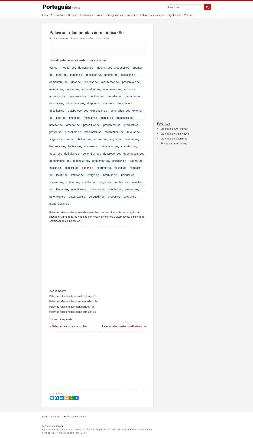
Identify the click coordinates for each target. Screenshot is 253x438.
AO (52, 15)
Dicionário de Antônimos (174, 128)
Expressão (67, 319)
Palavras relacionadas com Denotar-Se (72, 306)
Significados (174, 15)
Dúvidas (72, 15)
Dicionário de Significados (175, 133)
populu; (59, 426)
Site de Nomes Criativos (174, 143)
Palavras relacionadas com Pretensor (124, 326)
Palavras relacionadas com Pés (68, 326)
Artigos (61, 15)
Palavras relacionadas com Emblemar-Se (73, 296)
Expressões (86, 15)
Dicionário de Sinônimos (174, 138)
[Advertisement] (97, 48)
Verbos (188, 15)
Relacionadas (157, 15)
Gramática (131, 15)
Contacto (55, 416)
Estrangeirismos (114, 15)
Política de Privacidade (75, 416)
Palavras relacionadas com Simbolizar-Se (73, 301)
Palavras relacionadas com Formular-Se (72, 311)
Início (45, 15)
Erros (99, 15)
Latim (143, 15)
